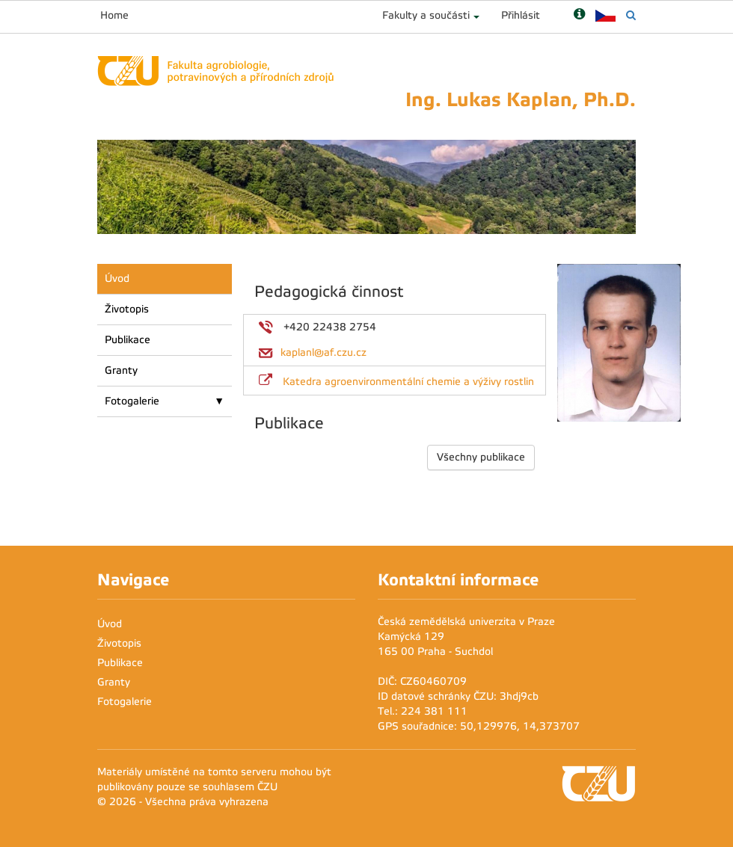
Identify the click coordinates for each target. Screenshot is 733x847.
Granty (121, 370)
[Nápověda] (579, 15)
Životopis (127, 309)
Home (114, 15)
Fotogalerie (132, 401)
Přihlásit (520, 15)
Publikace (127, 339)
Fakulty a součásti (426, 15)
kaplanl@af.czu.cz (323, 352)
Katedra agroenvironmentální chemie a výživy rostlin (408, 381)
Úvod (117, 278)
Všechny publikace (481, 457)
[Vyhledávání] (631, 15)
